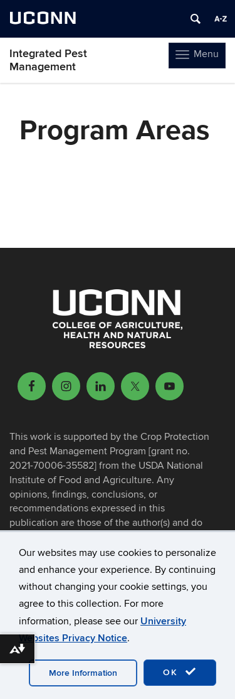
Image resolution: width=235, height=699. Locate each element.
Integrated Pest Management (48, 60)
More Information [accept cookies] (83, 673)
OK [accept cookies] (180, 672)
